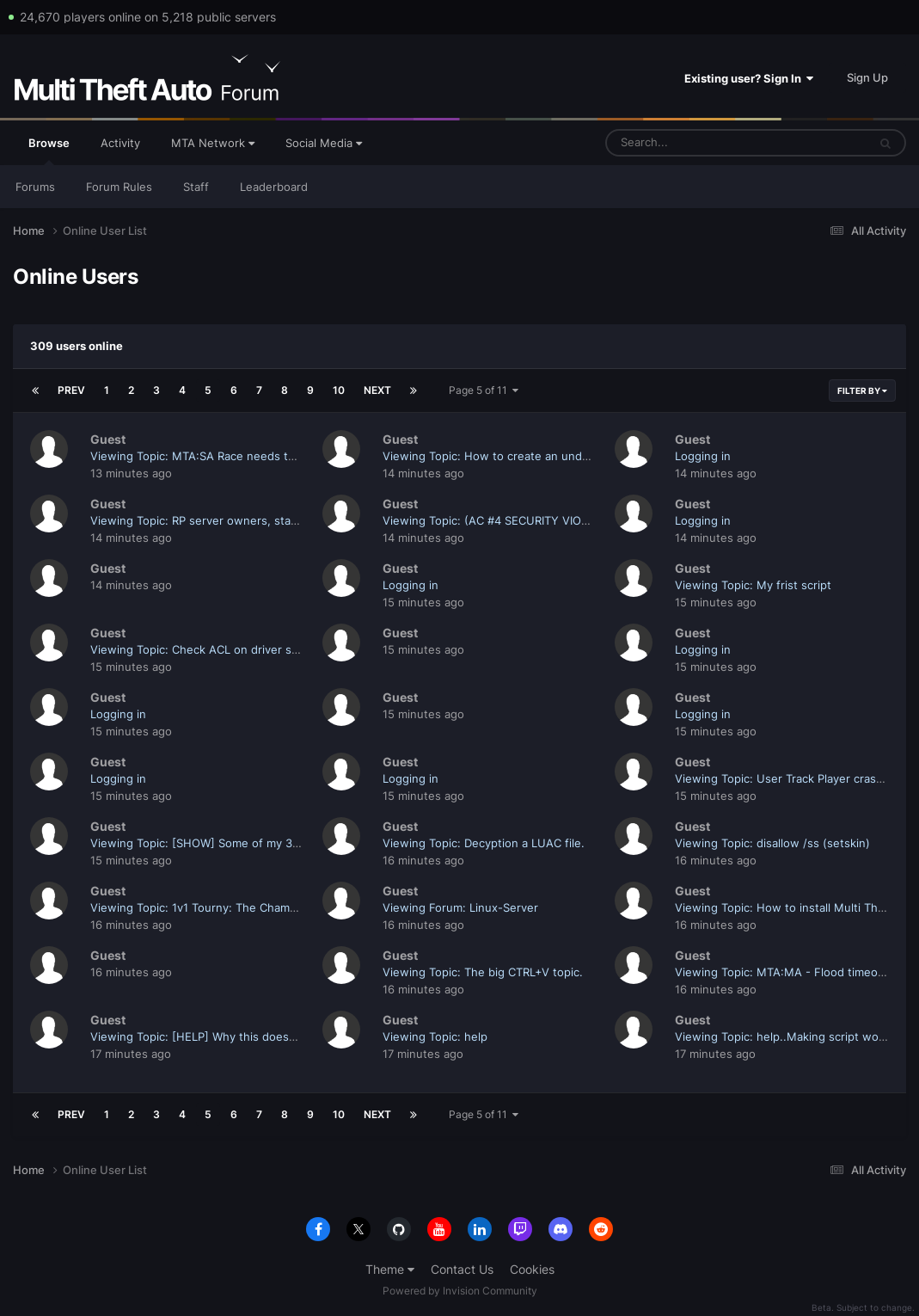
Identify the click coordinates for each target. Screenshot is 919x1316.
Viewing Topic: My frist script (753, 585)
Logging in (703, 456)
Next (377, 390)
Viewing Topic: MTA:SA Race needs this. (198, 456)
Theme (389, 1269)
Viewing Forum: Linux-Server (460, 907)
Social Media (323, 143)
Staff (196, 187)
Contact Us (462, 1269)
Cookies (532, 1269)
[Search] (691, 143)
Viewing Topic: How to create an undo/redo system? (524, 456)
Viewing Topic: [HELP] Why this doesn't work (211, 1036)
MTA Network (212, 143)
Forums (35, 187)
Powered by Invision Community (460, 1290)
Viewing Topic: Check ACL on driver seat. (201, 649)
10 (339, 390)
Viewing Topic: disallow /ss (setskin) (772, 843)
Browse (49, 150)
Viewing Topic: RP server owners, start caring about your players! (266, 520)
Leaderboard (274, 187)
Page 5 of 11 (483, 390)
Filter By (862, 390)
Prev (71, 390)
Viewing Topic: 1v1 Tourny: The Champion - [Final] (224, 907)
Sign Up (867, 77)
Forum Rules (119, 187)
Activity (120, 143)
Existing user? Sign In (748, 78)
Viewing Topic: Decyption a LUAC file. (484, 843)
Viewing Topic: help (435, 1036)
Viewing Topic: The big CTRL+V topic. (483, 972)
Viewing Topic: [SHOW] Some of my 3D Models (216, 843)
